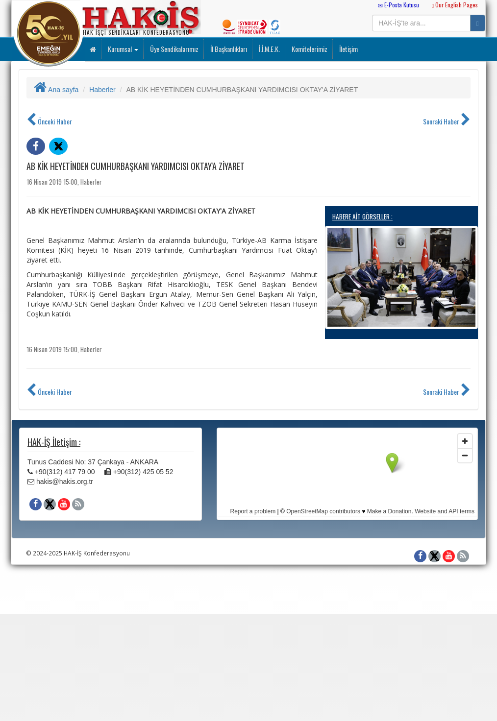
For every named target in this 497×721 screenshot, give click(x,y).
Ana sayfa (56, 90)
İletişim (348, 49)
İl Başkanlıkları (228, 49)
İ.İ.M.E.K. (268, 49)
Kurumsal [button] (122, 49)
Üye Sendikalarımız (174, 49)
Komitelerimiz (308, 49)
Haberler (102, 90)
